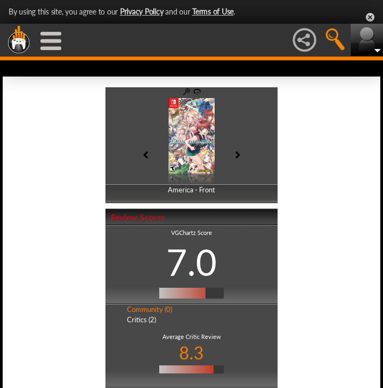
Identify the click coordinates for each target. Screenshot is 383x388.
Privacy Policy (142, 11)
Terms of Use (212, 11)
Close (370, 17)
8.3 (191, 352)
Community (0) (149, 309)
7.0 (191, 261)
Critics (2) (141, 319)
